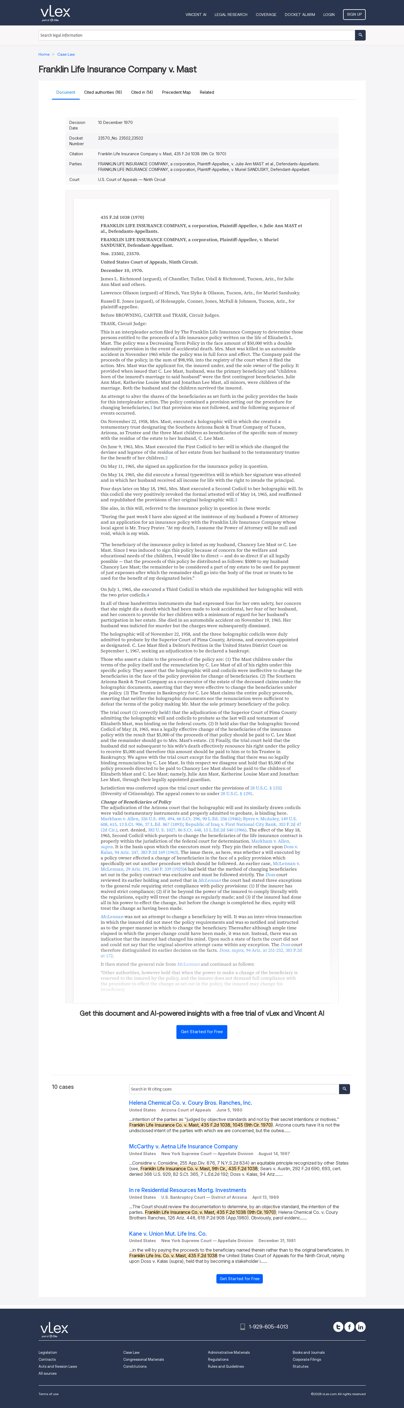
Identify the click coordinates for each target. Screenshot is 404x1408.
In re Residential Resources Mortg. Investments (187, 1190)
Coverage (266, 14)
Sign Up (354, 14)
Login (329, 14)
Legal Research (231, 14)
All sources (47, 1373)
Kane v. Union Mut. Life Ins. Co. (168, 1234)
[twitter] (338, 1327)
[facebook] (349, 1327)
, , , (170, 818)
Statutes (300, 1366)
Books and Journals (309, 1352)
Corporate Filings (307, 1359)
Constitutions (135, 1366)
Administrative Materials (229, 1352)
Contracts (47, 1359)
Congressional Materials (143, 1359)
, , (197, 830)
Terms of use (48, 1394)
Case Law (131, 1352)
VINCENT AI (196, 14)
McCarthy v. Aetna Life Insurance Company (183, 1146)
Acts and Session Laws (58, 1366)
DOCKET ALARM (300, 14)
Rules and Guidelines (226, 1366)
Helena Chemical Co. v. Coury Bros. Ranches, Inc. (190, 1103)
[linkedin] (361, 1327)
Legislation (48, 1352)
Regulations (218, 1359)
